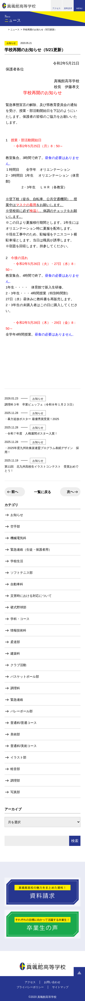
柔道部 (15, 642)
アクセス (30, 982)
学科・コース (19, 619)
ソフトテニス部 (21, 572)
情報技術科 (18, 630)
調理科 (15, 688)
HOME (6, 29)
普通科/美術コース (23, 746)
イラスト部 (18, 757)
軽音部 (15, 769)
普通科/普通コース (23, 723)
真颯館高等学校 (19, 6)
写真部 (15, 792)
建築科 (15, 653)
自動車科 (16, 584)
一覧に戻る (42, 492)
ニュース (14, 29)
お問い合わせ (52, 982)
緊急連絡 (16, 699)
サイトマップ (60, 987)
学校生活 (16, 561)
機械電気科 (18, 538)
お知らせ (16, 515)
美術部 (15, 734)
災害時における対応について (31, 596)
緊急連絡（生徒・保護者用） (31, 549)
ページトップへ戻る (79, 972)
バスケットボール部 (24, 676)
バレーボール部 (21, 711)
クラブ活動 (18, 665)
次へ (70, 492)
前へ (14, 492)
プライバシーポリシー (30, 987)
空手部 (15, 526)
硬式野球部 (18, 607)
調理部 (15, 780)
